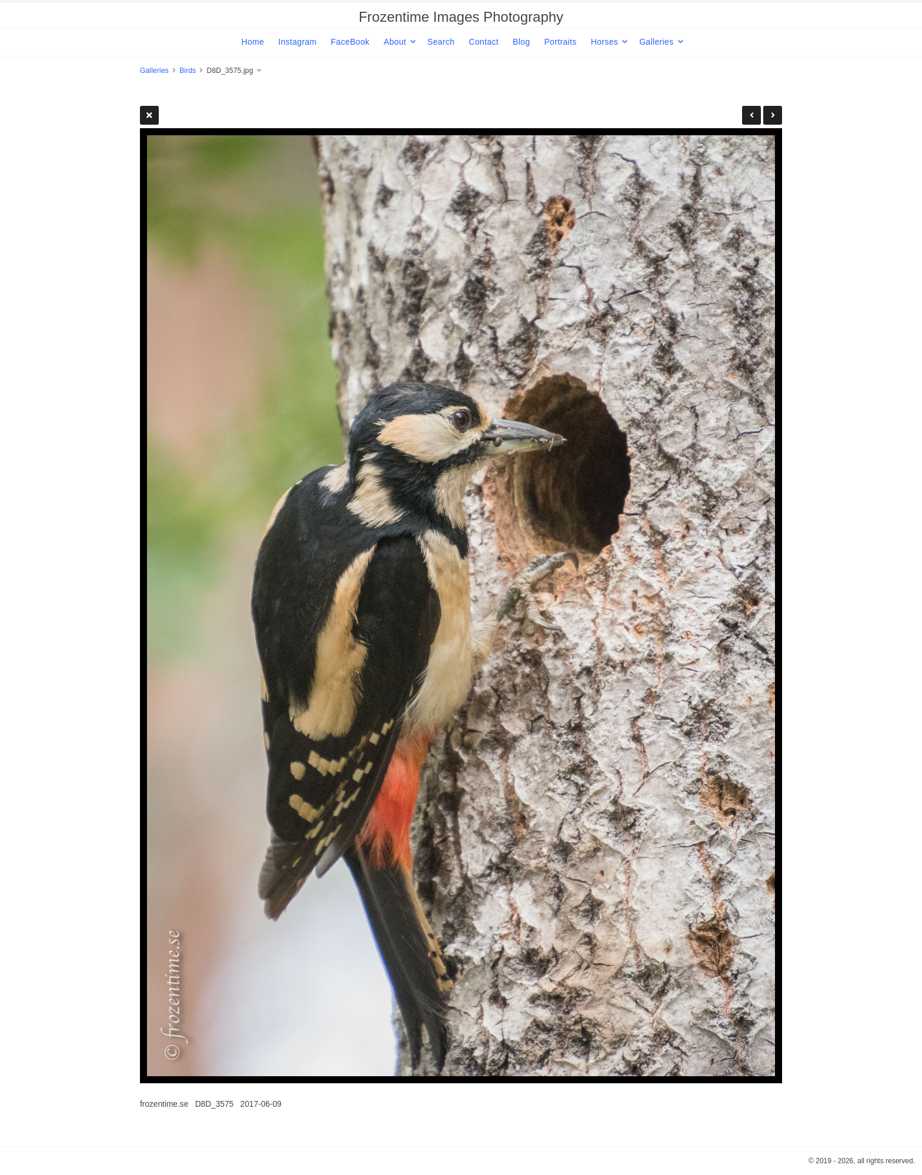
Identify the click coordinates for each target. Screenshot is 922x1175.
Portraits (560, 41)
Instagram (297, 41)
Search (441, 41)
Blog (521, 41)
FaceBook (350, 41)
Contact (484, 41)
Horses (604, 41)
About (394, 41)
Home (252, 41)
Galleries (656, 41)
